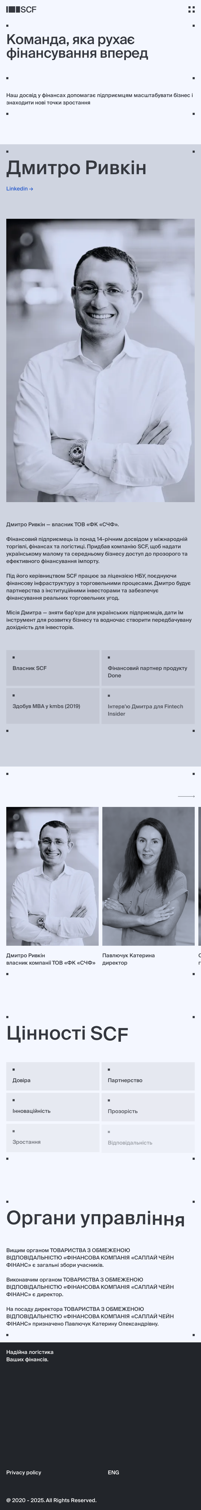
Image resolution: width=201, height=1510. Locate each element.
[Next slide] (186, 796)
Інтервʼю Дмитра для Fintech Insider (145, 713)
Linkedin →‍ (19, 189)
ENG (113, 1473)
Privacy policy (23, 1473)
